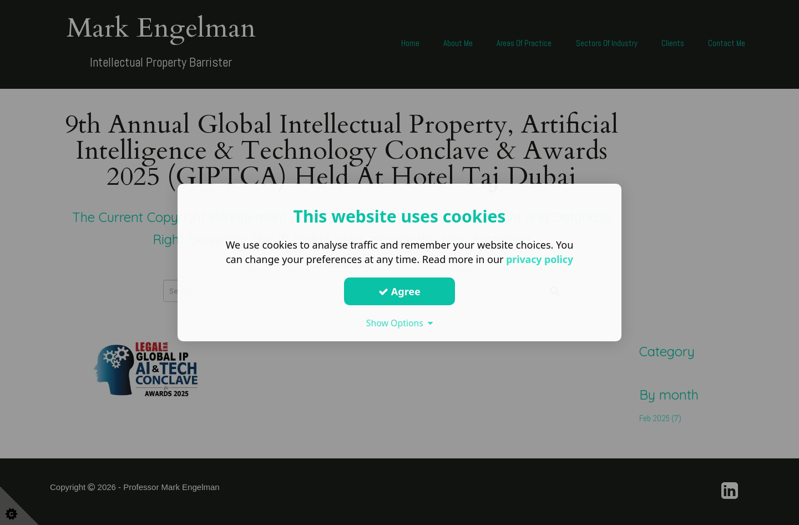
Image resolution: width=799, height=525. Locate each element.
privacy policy (539, 259)
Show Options (399, 323)
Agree (399, 291)
